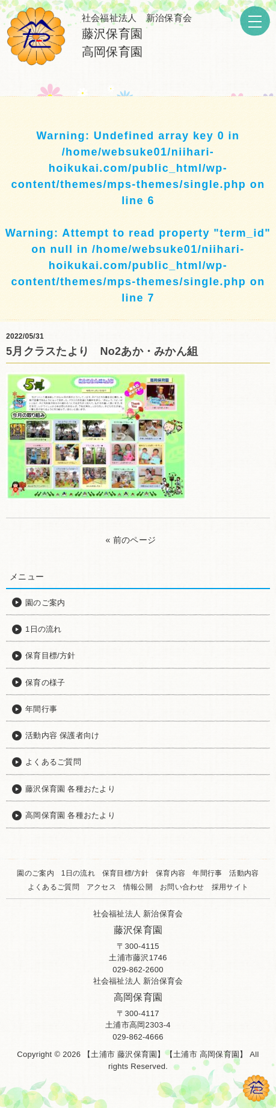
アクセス (101, 887)
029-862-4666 (137, 1036)
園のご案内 (35, 873)
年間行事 (207, 873)
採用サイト (230, 887)
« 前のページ (131, 540)
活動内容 (244, 873)
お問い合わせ (182, 887)
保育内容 (170, 873)
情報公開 (138, 887)
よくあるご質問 (53, 887)
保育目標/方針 (125, 873)
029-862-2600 (137, 969)
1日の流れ (78, 873)
